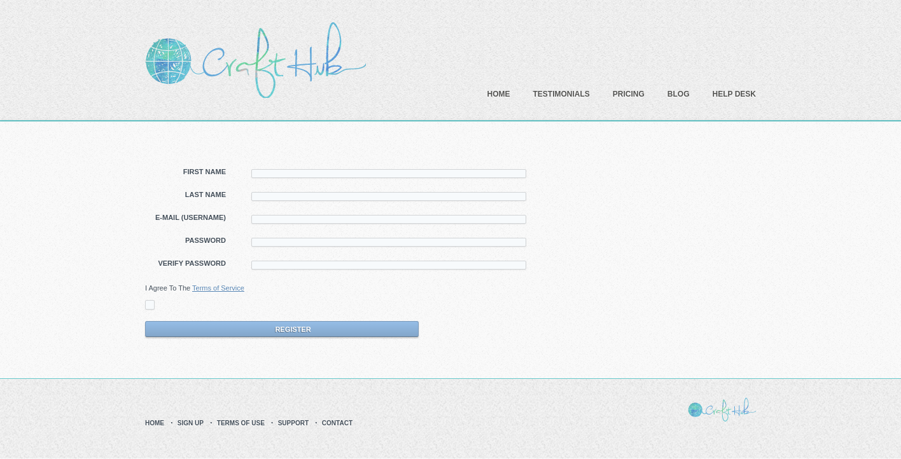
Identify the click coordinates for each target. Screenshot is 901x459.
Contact (337, 423)
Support (293, 423)
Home (498, 94)
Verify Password (192, 263)
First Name (204, 171)
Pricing (629, 94)
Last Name (205, 194)
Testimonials (561, 94)
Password (205, 240)
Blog (678, 94)
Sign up (191, 423)
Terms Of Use (241, 423)
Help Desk (734, 94)
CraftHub (255, 60)
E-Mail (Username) (190, 217)
